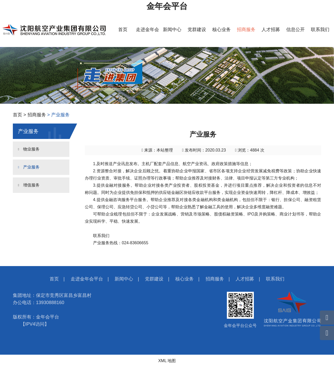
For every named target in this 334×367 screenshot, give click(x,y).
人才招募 (271, 29)
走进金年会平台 (87, 278)
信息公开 (295, 29)
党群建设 (197, 29)
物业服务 (31, 149)
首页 (122, 29)
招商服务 (246, 29)
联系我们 (320, 29)
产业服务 (31, 167)
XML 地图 (167, 361)
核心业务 (221, 29)
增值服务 (31, 185)
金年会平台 (167, 6)
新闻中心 (172, 29)
